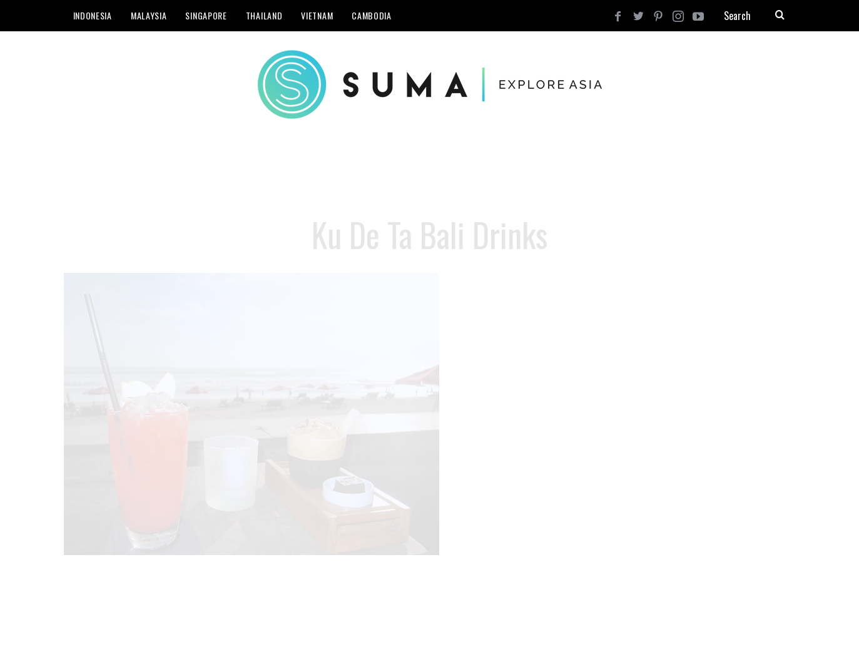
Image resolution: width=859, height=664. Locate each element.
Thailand (264, 15)
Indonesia (92, 15)
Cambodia (372, 15)
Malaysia (149, 15)
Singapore (205, 15)
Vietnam (317, 15)
